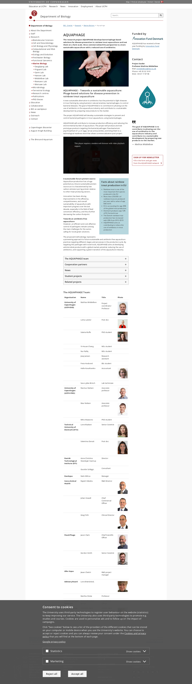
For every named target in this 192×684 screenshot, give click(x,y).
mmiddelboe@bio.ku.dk (146, 69)
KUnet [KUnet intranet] (150, 2)
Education (35, 102)
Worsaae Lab (41, 84)
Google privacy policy (54, 641)
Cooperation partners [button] (76, 264)
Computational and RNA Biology (44, 50)
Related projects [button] (73, 281)
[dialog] (96, 642)
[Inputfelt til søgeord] (135, 15)
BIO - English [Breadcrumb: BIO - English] (68, 25)
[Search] (160, 15)
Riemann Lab (41, 81)
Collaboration (37, 105)
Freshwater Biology (41, 57)
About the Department (41, 30)
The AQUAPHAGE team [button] (77, 258)
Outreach (35, 115)
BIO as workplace (39, 109)
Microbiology (39, 87)
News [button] (62, 6)
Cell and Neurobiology (43, 43)
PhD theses (38, 99)
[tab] (96, 258)
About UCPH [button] (101, 6)
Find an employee (139, 2)
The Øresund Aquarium (42, 139)
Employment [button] (87, 6)
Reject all (51, 673)
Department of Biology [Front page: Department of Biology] (41, 25)
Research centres (41, 93)
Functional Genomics (42, 60)
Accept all (77, 673)
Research (35, 37)
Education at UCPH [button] (38, 6)
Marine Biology (40, 63)
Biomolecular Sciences (43, 40)
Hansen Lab (40, 75)
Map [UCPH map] (128, 2)
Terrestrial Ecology (41, 90)
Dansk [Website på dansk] (157, 2)
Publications (38, 96)
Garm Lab (39, 72)
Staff (33, 33)
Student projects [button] (73, 276)
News (33, 112)
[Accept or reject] (48, 651)
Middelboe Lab (42, 78)
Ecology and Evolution (43, 54)
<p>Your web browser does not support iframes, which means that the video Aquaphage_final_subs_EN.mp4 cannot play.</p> (96, 155)
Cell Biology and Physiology (45, 46)
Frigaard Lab (40, 69)
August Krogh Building (41, 130)
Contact (34, 119)
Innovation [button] (73, 6)
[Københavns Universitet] (33, 15)
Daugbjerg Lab (41, 66)
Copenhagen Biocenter (41, 127)
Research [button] (53, 6)
